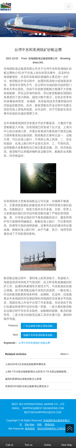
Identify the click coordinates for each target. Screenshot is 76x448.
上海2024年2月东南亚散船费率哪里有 (25, 364)
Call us (9, 442)
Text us (28, 442)
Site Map (29, 424)
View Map (66, 442)
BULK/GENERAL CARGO (51, 428)
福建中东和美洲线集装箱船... (39, 335)
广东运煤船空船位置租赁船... (39, 326)
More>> (65, 354)
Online (47, 442)
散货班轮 (30, 428)
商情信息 (50, 424)
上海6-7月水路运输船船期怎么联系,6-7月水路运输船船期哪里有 (39, 371)
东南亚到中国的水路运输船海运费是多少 (27, 386)
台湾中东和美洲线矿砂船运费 (34, 342)
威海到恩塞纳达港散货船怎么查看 (23, 379)
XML (39, 424)
